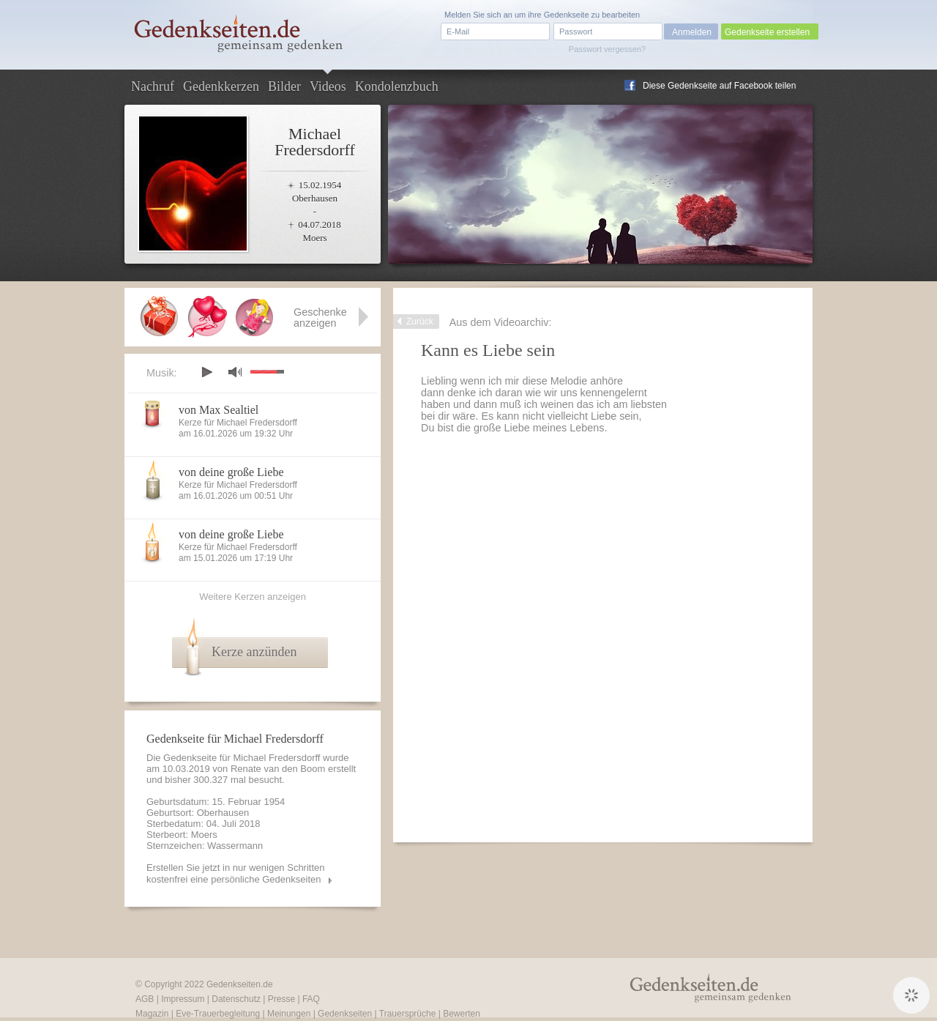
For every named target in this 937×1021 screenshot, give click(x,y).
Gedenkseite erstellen (767, 32)
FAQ (311, 999)
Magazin (151, 1014)
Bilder (284, 86)
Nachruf (152, 86)
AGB (144, 999)
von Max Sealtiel (218, 410)
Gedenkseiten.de (239, 984)
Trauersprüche (407, 1014)
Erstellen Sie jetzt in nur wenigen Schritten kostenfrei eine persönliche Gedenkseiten (235, 873)
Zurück (419, 321)
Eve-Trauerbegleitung (218, 1014)
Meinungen (288, 1014)
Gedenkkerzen (221, 86)
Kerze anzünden (254, 652)
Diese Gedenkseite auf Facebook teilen (719, 86)
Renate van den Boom (278, 768)
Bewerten (461, 1014)
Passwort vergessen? (607, 49)
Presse (281, 999)
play (206, 372)
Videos (328, 86)
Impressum (182, 999)
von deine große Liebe (231, 472)
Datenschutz (236, 999)
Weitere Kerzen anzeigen (252, 596)
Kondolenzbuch (396, 86)
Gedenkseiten (345, 1014)
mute (235, 371)
